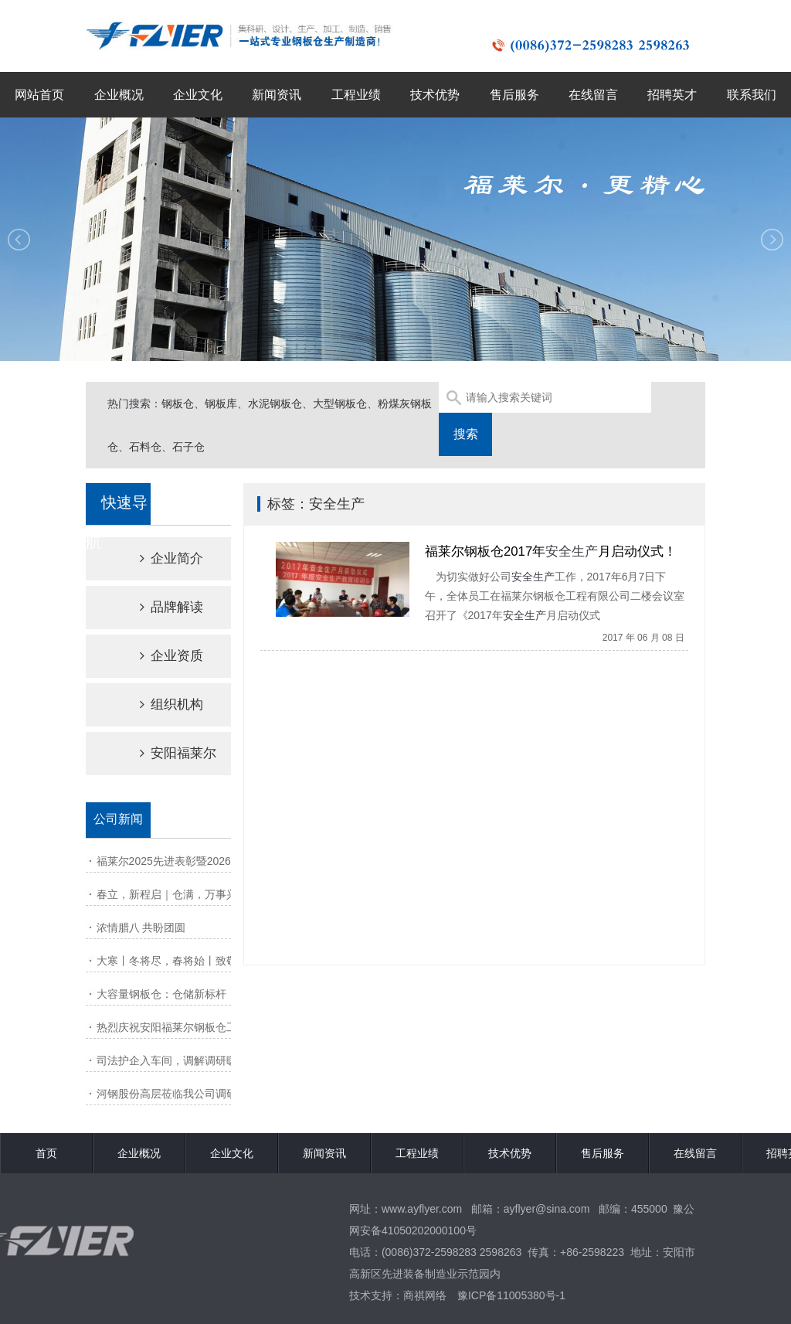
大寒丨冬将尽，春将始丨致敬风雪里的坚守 (199, 961)
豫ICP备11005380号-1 (511, 1295)
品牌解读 (158, 607)
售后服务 (514, 94)
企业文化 (197, 94)
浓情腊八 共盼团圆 (141, 927)
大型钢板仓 (340, 403)
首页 (46, 1153)
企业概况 (119, 94)
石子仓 (188, 447)
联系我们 (751, 94)
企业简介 (158, 558)
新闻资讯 (276, 94)
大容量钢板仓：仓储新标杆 (161, 994)
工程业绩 (356, 94)
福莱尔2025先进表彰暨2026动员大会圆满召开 (207, 861)
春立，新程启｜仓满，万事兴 (167, 894)
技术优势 (435, 94)
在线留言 (593, 94)
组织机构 (158, 704)
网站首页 (39, 94)
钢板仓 (177, 403)
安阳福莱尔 (165, 753)
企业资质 (158, 655)
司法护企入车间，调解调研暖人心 (178, 1060)
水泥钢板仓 (275, 403)
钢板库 (221, 403)
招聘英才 (672, 94)
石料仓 (145, 447)
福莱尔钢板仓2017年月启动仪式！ (551, 551)
